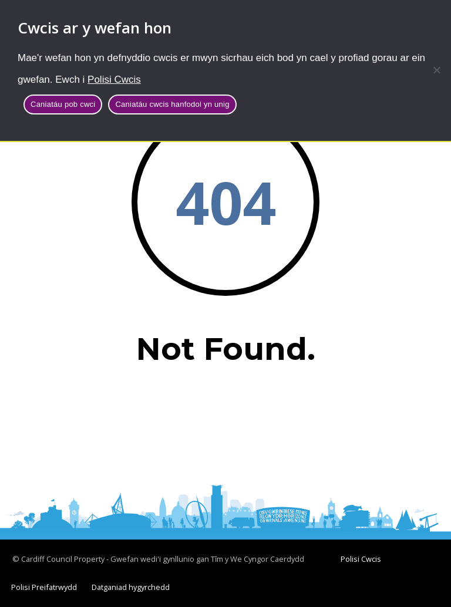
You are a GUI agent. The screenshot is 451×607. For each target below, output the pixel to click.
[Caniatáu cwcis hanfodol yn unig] (436, 70)
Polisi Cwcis (114, 79)
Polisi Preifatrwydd (44, 587)
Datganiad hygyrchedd (131, 587)
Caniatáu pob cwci (63, 104)
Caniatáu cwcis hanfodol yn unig (172, 104)
